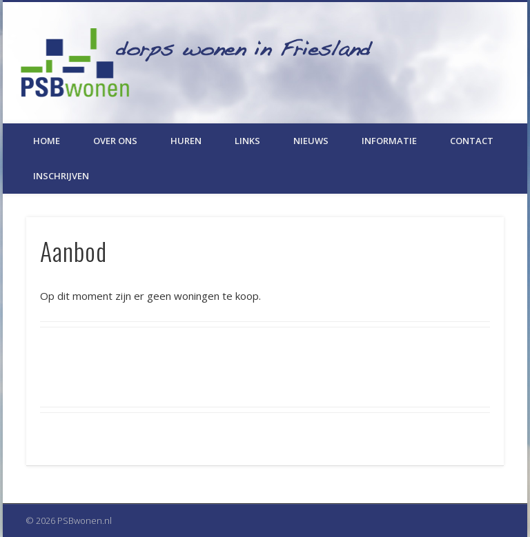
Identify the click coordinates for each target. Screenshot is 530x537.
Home (46, 140)
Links (247, 140)
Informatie (389, 140)
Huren (186, 140)
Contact (471, 140)
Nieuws (310, 140)
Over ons (115, 140)
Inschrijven (61, 176)
